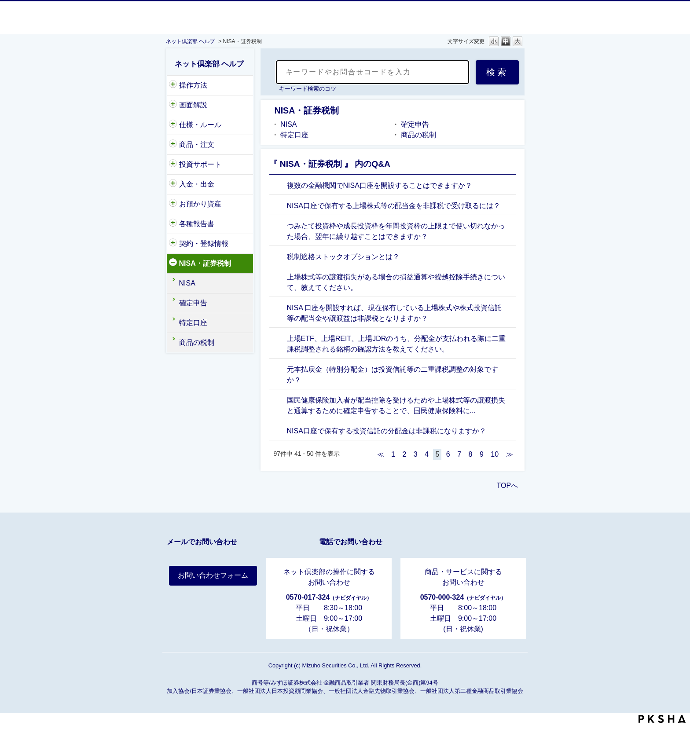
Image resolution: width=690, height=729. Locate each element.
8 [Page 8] (471, 454)
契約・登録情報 (203, 243)
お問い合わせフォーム (213, 575)
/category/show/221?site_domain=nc (173, 164)
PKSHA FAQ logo (662, 719)
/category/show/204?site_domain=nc (173, 85)
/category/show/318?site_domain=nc (173, 105)
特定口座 (193, 322)
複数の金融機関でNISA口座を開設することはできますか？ (379, 185)
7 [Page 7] (459, 454)
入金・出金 (196, 184)
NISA (187, 283)
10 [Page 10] (495, 454)
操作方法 (193, 85)
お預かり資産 (200, 204)
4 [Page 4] (427, 454)
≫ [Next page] (509, 454)
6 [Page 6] (448, 454)
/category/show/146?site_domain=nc (173, 144)
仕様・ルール (200, 124)
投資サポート (200, 164)
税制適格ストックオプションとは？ (343, 256)
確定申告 (193, 303)
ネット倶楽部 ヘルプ (190, 41)
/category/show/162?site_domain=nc (173, 224)
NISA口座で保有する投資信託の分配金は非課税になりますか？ (386, 431)
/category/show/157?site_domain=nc (173, 243)
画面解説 (193, 105)
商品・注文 (196, 144)
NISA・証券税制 (205, 263)
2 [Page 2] (404, 454)
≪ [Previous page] (380, 454)
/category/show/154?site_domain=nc (173, 204)
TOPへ (507, 485)
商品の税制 (196, 342)
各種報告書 (196, 223)
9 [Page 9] (482, 454)
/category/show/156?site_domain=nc (173, 184)
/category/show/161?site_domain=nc (173, 263)
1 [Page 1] (393, 454)
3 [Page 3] (416, 454)
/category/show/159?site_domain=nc (173, 125)
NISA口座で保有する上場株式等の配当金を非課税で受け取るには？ (393, 205)
